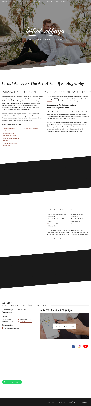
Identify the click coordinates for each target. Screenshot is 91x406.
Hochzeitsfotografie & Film (16, 4)
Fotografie (29, 4)
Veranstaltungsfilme (32, 128)
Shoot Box (57, 4)
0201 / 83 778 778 (25, 319)
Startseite (4, 4)
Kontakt (49, 101)
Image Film (41, 4)
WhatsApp (13, 382)
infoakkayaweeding (26, 322)
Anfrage (63, 4)
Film (35, 4)
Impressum (84, 402)
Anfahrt (51, 402)
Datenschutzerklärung (67, 402)
